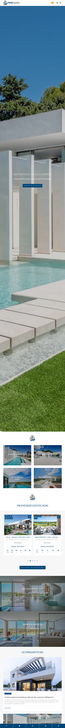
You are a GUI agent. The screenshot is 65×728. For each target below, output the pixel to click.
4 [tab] (34, 560)
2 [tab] (30, 560)
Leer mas (7, 708)
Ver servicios (32, 599)
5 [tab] (37, 560)
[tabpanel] (18, 535)
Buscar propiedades (32, 185)
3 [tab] (32, 560)
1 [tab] (28, 560)
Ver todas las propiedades (32, 567)
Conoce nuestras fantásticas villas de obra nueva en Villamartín (29, 697)
